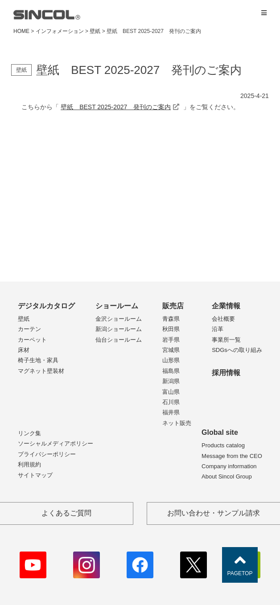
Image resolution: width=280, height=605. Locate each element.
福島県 (171, 371)
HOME (21, 31)
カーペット (32, 339)
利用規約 (29, 464)
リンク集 (29, 433)
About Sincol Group (227, 476)
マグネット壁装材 (41, 371)
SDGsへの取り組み (237, 350)
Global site (220, 432)
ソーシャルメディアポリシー (55, 443)
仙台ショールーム (118, 339)
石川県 (171, 402)
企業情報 (226, 306)
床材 (23, 350)
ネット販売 (176, 423)
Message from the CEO (232, 456)
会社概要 (223, 318)
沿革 (217, 329)
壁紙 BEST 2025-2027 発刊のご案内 (116, 106)
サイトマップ (35, 475)
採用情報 (226, 372)
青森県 (171, 318)
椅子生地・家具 (38, 360)
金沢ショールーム (118, 318)
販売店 (173, 306)
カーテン (29, 329)
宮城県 (171, 350)
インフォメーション (60, 31)
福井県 (171, 412)
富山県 (171, 391)
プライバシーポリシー (47, 454)
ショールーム (116, 306)
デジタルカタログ (46, 306)
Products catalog (223, 445)
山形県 (171, 360)
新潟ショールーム (118, 329)
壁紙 (23, 318)
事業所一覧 (226, 339)
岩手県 (171, 339)
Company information (229, 466)
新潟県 (171, 381)
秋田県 (171, 329)
